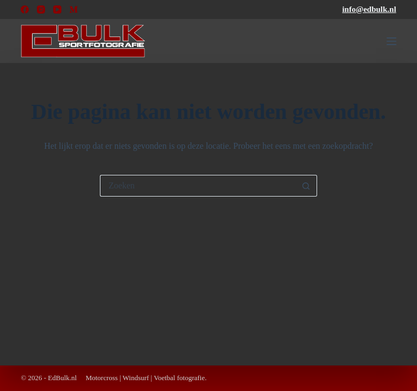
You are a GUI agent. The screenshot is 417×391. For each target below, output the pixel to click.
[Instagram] (41, 9)
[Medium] (74, 9)
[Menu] (391, 41)
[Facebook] (25, 9)
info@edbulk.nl (369, 9)
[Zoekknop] (306, 186)
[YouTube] (57, 9)
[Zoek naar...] (197, 186)
